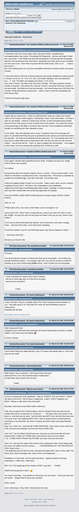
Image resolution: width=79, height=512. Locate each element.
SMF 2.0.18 (28, 499)
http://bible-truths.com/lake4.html (17, 315)
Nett (30, 298)
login (12, 13)
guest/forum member (35, 269)
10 (22, 40)
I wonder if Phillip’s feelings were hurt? (41, 151)
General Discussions (17, 44)
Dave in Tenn (42, 112)
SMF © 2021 (38, 499)
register (19, 13)
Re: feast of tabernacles (36, 295)
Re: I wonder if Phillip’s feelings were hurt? (43, 44)
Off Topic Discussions (18, 246)
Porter (31, 347)
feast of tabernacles (34, 366)
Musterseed (33, 324)
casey (15, 249)
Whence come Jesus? (35, 389)
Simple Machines (48, 499)
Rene (30, 249)
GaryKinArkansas (19, 50)
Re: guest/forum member (37, 246)
